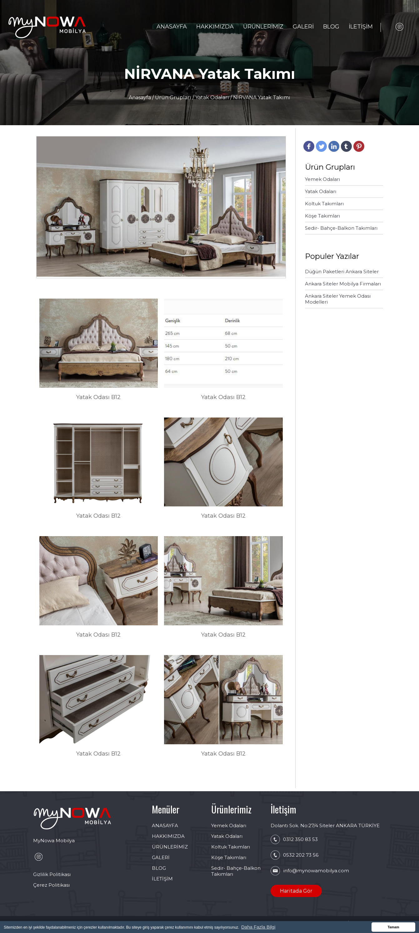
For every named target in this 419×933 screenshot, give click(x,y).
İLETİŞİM (361, 26)
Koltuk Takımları (230, 847)
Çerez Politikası (51, 885)
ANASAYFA (172, 26)
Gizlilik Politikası (52, 874)
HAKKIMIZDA (215, 26)
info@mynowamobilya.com (316, 871)
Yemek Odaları (228, 825)
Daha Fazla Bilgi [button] (258, 927)
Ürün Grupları (173, 97)
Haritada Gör (296, 891)
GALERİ (303, 26)
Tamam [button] (393, 927)
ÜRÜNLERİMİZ (263, 26)
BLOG (331, 26)
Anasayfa (140, 97)
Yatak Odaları (212, 97)
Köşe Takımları (228, 857)
